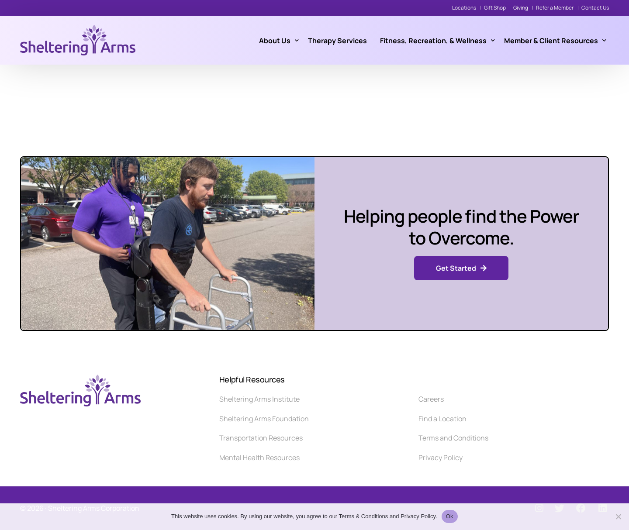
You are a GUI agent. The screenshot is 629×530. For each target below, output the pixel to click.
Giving (520, 7)
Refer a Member (555, 7)
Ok (449, 516)
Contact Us (595, 7)
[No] (618, 516)
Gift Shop (495, 7)
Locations (464, 7)
